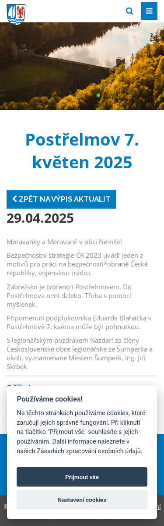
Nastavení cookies (82, 499)
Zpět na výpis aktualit (61, 199)
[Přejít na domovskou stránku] (72, 10)
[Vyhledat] (129, 11)
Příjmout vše (82, 476)
